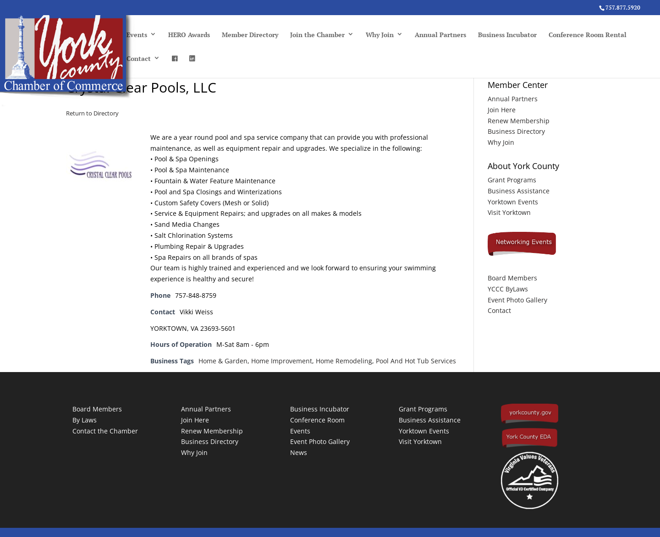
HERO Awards (189, 34)
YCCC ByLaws (508, 289)
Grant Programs (512, 179)
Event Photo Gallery (517, 300)
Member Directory (250, 34)
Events (136, 34)
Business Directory (516, 131)
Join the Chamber (317, 34)
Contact (138, 58)
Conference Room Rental (588, 34)
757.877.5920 (622, 7)
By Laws (84, 420)
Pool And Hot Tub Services (416, 360)
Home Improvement (281, 360)
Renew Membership (519, 120)
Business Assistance (519, 190)
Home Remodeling (344, 360)
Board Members (512, 278)
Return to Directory (92, 113)
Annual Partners (440, 34)
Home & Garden (223, 360)
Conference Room (317, 420)
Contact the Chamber (105, 431)
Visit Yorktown (509, 212)
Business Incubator (507, 34)
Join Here (502, 109)
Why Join (380, 34)
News (298, 452)
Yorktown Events (513, 201)
